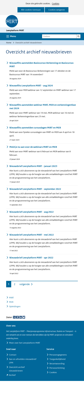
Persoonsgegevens (58, 354)
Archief (12, 375)
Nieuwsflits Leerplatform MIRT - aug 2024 (29, 85)
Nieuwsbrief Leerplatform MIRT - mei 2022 (30, 234)
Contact (12, 354)
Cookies (55, 3)
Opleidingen (14, 306)
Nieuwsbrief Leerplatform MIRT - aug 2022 (30, 212)
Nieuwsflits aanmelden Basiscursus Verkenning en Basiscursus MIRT (39, 65)
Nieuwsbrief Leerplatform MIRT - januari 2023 (31, 166)
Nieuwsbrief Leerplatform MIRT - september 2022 (33, 189)
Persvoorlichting (57, 368)
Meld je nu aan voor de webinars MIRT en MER (31, 147)
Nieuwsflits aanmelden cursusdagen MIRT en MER (33, 127)
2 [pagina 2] (14, 284)
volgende (26, 284)
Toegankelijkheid (57, 359)
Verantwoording (57, 363)
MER (11, 302)
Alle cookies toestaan (31, 9)
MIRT (11, 297)
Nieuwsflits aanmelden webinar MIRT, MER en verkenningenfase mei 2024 (41, 107)
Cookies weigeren (56, 9)
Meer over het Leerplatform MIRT (24, 343)
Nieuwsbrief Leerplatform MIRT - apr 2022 (29, 257)
